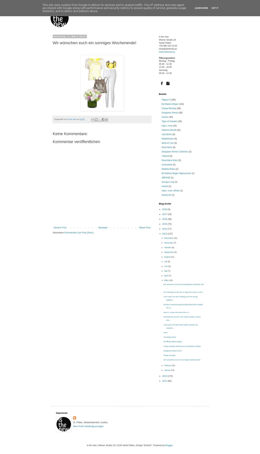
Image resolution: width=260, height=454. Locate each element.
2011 (165, 381)
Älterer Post (144, 227)
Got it (215, 8)
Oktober (168, 247)
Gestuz (165, 117)
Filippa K (166, 99)
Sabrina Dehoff (169, 130)
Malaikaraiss (168, 138)
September (169, 252)
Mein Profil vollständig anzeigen (88, 426)
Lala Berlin (167, 134)
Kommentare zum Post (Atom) (79, 232)
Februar (168, 365)
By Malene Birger (170, 104)
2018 (165, 209)
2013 (165, 234)
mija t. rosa (167, 125)
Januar (167, 370)
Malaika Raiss (168, 169)
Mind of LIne (168, 143)
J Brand (165, 156)
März (166, 280)
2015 (165, 224)
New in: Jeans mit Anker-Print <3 (176, 312)
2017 (165, 214)
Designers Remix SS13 (173, 351)
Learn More (201, 8)
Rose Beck (167, 147)
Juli (166, 261)
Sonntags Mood (170, 337)
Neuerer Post (60, 227)
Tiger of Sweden (169, 121)
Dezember (169, 238)
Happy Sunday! (170, 355)
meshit (165, 186)
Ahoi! (166, 333)
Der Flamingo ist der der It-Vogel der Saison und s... (184, 292)
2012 (165, 376)
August (167, 257)
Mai (166, 271)
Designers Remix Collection (175, 151)
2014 (165, 229)
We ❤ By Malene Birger (173, 342)
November (169, 243)
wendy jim (166, 195)
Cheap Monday (169, 108)
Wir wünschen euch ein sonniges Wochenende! (182, 360)
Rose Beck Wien (170, 160)
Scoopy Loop (168, 182)
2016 (165, 219)
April (166, 276)
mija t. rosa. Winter (171, 190)
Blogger (169, 445)
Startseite (102, 227)
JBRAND (166, 177)
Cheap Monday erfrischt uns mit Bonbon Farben (182, 346)
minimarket (167, 164)
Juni (166, 266)
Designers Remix (170, 112)
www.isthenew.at (167, 52)
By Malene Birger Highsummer (176, 173)
